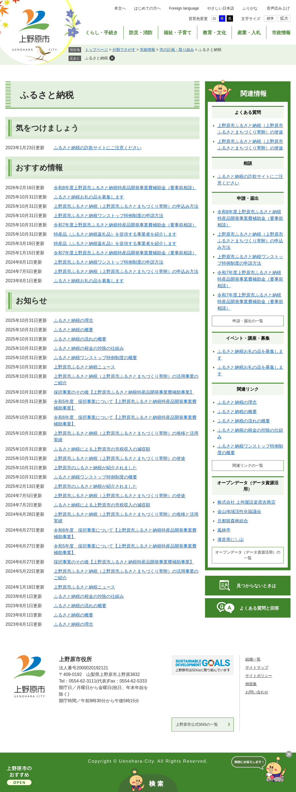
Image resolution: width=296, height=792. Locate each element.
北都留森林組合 (232, 521)
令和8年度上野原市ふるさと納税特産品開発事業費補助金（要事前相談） (125, 187)
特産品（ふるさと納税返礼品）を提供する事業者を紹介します (115, 234)
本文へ (120, 8)
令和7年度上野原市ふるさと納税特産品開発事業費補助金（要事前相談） (125, 225)
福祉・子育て (178, 32)
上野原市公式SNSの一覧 (197, 724)
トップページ (96, 49)
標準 (270, 18)
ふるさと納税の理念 (73, 320)
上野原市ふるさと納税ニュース (84, 367)
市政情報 (281, 32)
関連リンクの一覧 (247, 465)
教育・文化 (214, 32)
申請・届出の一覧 (247, 321)
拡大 (284, 18)
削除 (112, 58)
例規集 (251, 684)
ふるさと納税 (96, 58)
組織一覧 (253, 659)
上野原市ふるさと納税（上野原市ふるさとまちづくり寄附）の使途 (119, 458)
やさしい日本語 (220, 8)
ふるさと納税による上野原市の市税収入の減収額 (102, 449)
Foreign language (184, 8)
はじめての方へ (147, 8)
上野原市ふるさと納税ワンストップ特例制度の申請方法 (108, 215)
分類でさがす (123, 49)
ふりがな (250, 8)
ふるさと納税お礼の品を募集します (89, 197)
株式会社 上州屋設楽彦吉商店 (246, 502)
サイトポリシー (258, 675)
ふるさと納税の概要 (73, 329)
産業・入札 (249, 32)
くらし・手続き (101, 32)
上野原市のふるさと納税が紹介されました (95, 467)
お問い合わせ (256, 692)
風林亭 (223, 530)
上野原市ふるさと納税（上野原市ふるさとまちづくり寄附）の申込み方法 (126, 206)
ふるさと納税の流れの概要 (80, 339)
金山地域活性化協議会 (239, 511)
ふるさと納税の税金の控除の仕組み (89, 348)
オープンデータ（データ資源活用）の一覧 (247, 555)
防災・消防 (140, 32)
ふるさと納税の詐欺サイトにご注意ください (97, 147)
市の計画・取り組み (177, 49)
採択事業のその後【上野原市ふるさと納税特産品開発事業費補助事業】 (124, 392)
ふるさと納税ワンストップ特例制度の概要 (95, 357)
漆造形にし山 (230, 539)
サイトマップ (256, 667)
